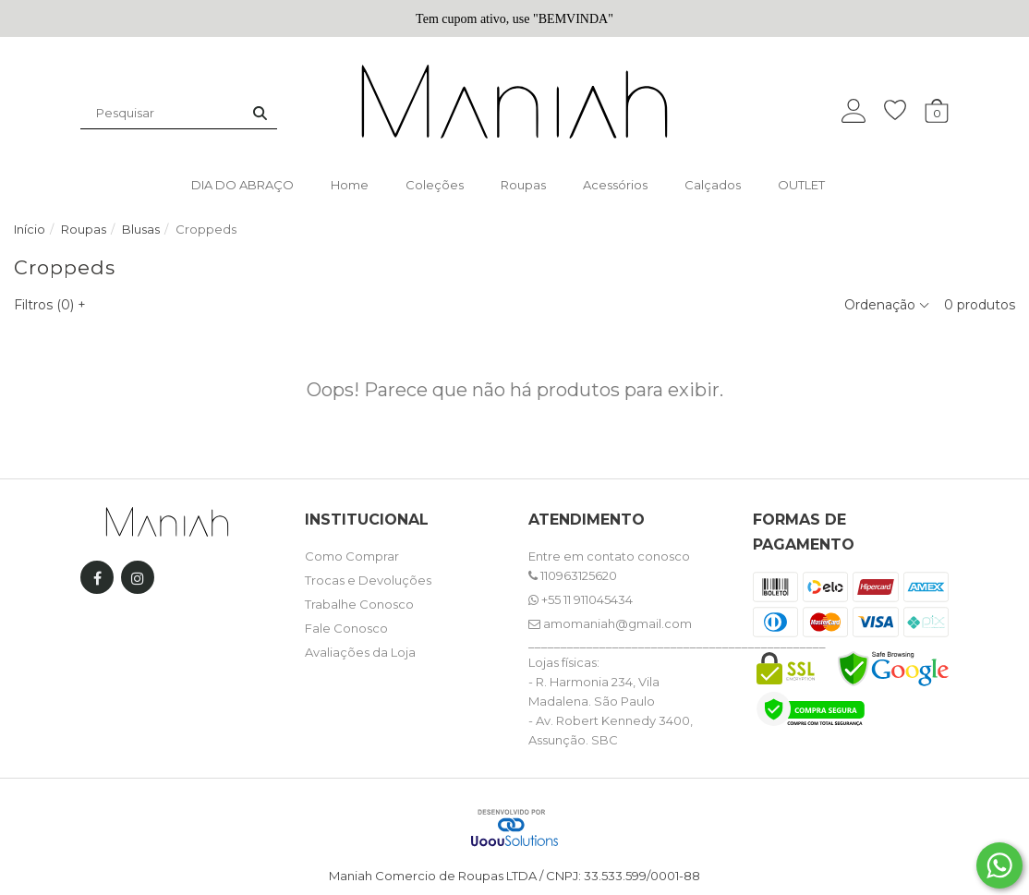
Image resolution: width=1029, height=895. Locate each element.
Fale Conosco (346, 628)
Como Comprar (352, 556)
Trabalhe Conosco (359, 604)
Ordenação (887, 304)
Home (350, 184)
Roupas (523, 184)
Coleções (435, 184)
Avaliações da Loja (360, 652)
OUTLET (801, 184)
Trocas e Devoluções (368, 580)
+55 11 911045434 (580, 599)
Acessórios (615, 184)
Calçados (712, 184)
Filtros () (50, 304)
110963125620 (572, 575)
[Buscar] (260, 113)
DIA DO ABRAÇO (242, 184)
